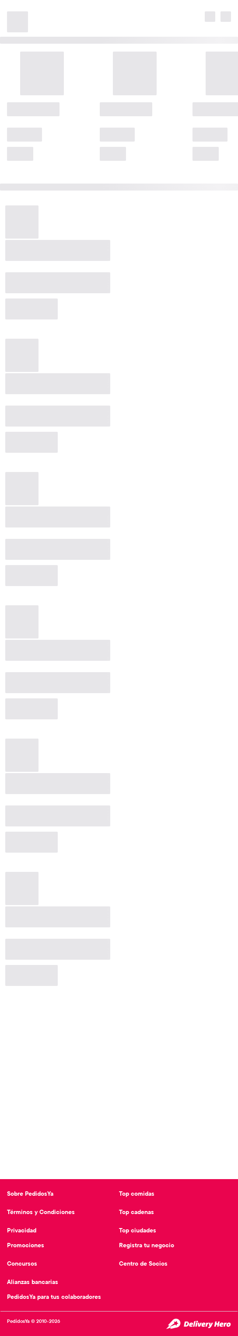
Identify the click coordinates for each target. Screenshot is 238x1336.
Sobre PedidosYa (30, 1193)
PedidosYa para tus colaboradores (54, 1297)
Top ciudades (137, 1230)
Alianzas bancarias (32, 1282)
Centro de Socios (143, 1263)
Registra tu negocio (146, 1245)
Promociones (25, 1245)
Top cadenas (136, 1212)
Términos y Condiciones (41, 1212)
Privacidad (21, 1230)
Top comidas (136, 1193)
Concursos (22, 1263)
